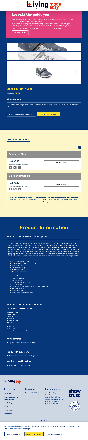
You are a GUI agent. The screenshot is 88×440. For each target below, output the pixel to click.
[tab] (18, 138)
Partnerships (8, 413)
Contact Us (36, 395)
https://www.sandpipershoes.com (19, 308)
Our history (8, 403)
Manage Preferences (34, 434)
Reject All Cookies (13, 434)
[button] (12, 72)
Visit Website (61, 163)
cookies (11, 426)
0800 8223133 (11, 327)
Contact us (8, 410)
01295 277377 (11, 329)
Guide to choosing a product (21, 114)
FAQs (6, 406)
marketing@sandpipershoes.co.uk (17, 331)
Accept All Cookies (55, 434)
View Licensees (20, 33)
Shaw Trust (8, 393)
